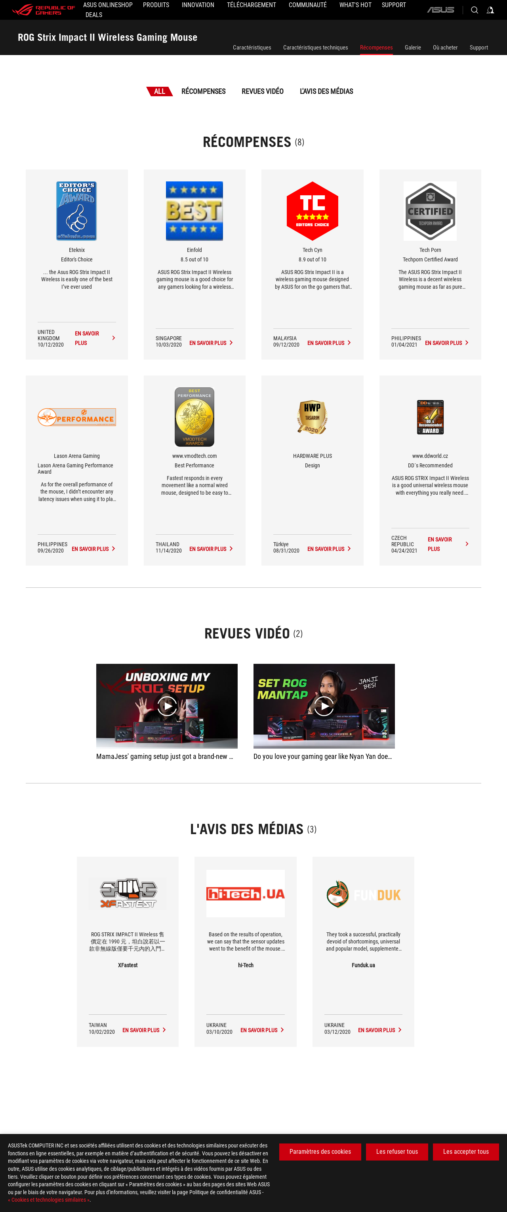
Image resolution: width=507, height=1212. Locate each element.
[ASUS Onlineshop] (108, 5)
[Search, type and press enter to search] (474, 10)
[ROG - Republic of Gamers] (43, 10)
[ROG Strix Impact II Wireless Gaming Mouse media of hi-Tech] (262, 1030)
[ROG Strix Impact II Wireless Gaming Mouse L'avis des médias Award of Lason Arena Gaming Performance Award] (94, 549)
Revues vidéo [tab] (263, 91)
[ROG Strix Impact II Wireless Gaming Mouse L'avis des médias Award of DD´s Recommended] (448, 544)
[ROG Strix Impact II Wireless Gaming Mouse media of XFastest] (144, 1030)
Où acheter (445, 47)
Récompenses (376, 47)
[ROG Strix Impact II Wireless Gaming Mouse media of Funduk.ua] (380, 1030)
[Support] (394, 5)
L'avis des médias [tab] (326, 91)
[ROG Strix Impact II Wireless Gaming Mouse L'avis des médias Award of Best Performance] (211, 549)
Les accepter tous (466, 1151)
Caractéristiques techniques (315, 47)
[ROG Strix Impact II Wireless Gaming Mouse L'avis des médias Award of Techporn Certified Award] (447, 343)
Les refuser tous (397, 1151)
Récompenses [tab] (203, 91)
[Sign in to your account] (490, 10)
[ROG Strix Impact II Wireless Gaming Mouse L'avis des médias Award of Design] (329, 549)
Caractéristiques (252, 47)
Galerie (413, 47)
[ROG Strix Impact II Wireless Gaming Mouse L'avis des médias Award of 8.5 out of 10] (211, 343)
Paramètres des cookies (320, 1151)
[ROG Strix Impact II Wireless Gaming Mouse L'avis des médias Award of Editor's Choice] (95, 338)
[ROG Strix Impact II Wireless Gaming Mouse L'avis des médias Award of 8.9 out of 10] (329, 343)
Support (479, 47)
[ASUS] (440, 10)
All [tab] (159, 91)
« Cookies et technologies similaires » (49, 1200)
